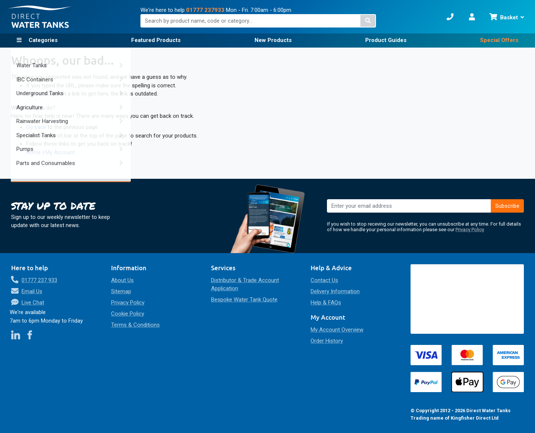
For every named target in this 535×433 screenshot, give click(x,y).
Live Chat (33, 302)
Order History (327, 340)
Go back (36, 127)
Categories (42, 40)
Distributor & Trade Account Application (245, 284)
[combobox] (258, 21)
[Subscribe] (507, 206)
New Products (273, 40)
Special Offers (499, 40)
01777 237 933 (39, 280)
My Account (60, 152)
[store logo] (40, 17)
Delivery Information (335, 291)
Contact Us (324, 280)
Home (33, 152)
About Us (122, 280)
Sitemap (121, 291)
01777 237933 (205, 10)
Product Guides (385, 40)
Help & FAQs (326, 302)
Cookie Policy (127, 313)
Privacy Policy (469, 229)
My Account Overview (337, 329)
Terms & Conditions (135, 324)
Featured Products (156, 40)
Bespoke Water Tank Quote (244, 299)
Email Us (32, 291)
